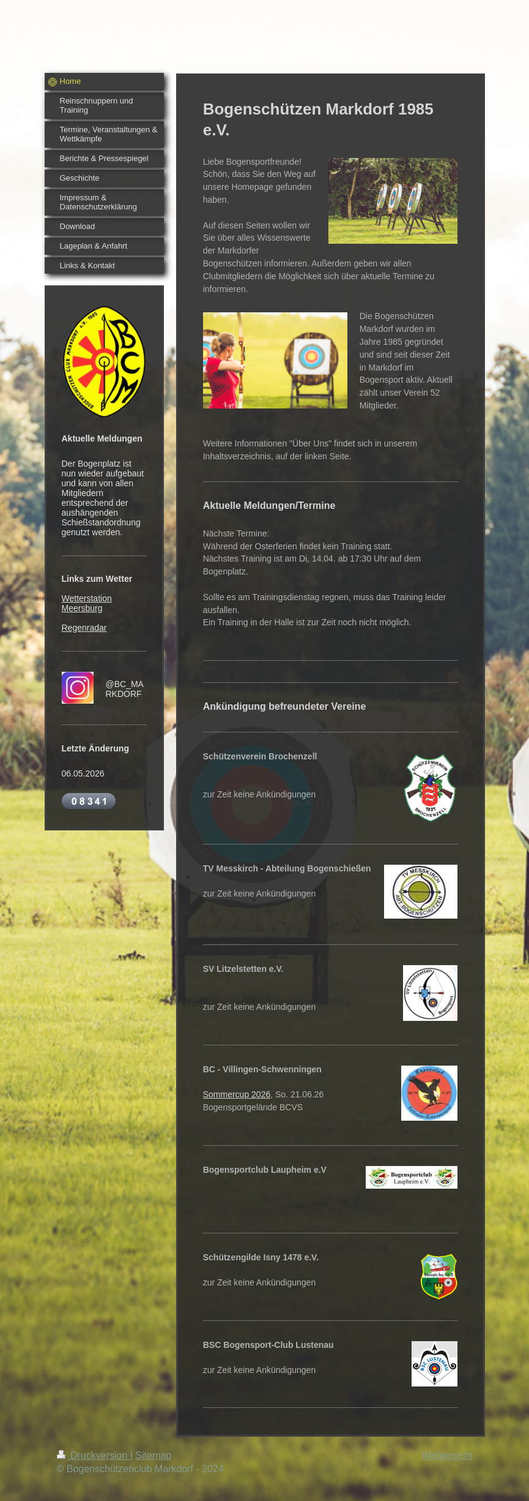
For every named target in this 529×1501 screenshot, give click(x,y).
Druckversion (93, 1455)
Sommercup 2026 (237, 1094)
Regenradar (84, 628)
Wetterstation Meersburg (87, 603)
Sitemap (153, 1455)
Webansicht (446, 1455)
